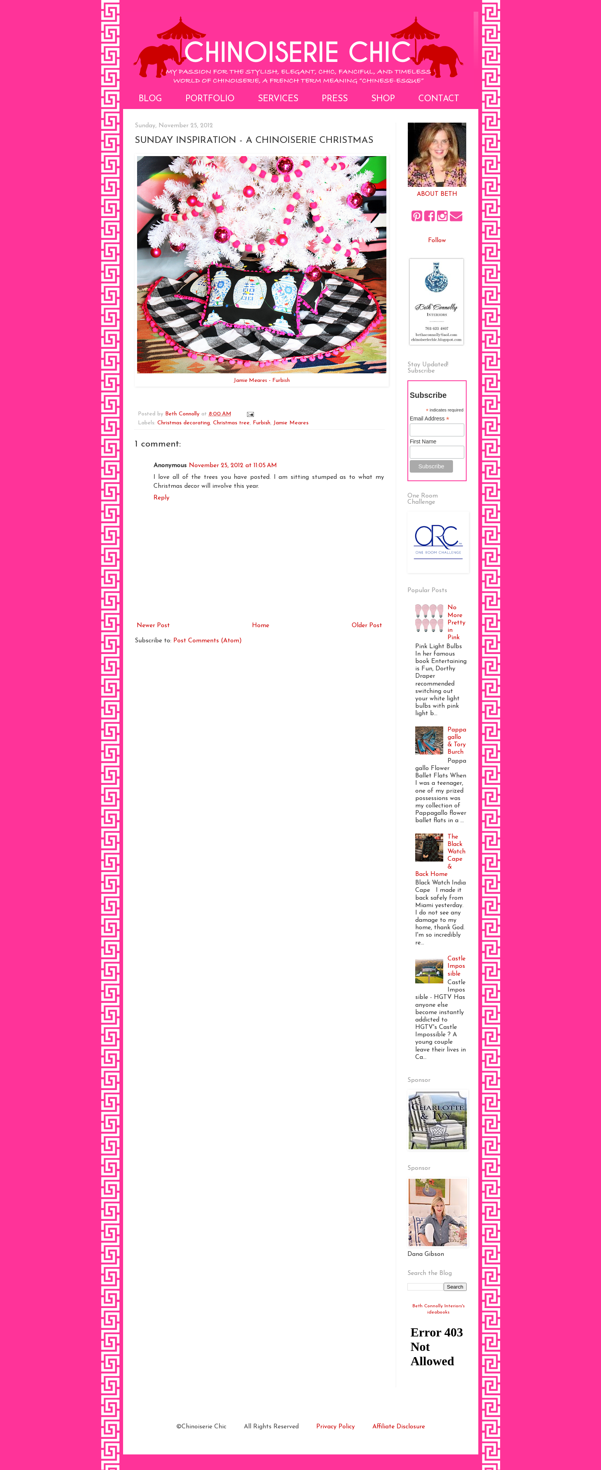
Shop (383, 99)
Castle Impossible (456, 966)
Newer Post (153, 625)
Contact (438, 99)
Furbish (261, 423)
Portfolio (209, 99)
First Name (423, 441)
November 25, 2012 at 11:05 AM (233, 465)
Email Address (429, 418)
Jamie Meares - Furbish (262, 380)
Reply (161, 498)
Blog (150, 99)
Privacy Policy (335, 1427)
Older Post (367, 625)
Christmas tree (231, 423)
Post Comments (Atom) (207, 641)
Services (278, 99)
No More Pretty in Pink (456, 623)
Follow (437, 240)
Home (260, 625)
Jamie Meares (290, 423)
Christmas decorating (183, 423)
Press (335, 99)
